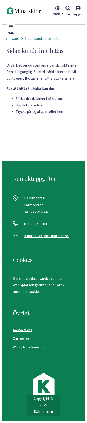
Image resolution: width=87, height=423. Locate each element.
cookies (34, 291)
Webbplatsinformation (29, 347)
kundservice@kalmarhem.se (46, 236)
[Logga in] (78, 14)
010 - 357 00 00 (35, 224)
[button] (68, 11)
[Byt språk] (57, 13)
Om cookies (21, 338)
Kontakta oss (22, 330)
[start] (25, 10)
